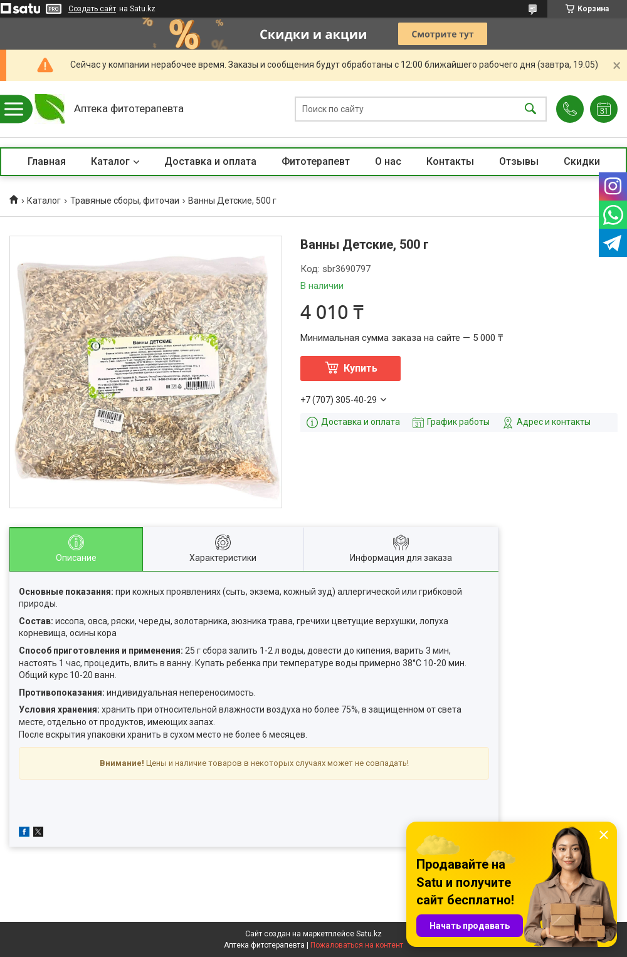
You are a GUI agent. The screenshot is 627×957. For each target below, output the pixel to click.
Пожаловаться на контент (356, 945)
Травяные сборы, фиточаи (124, 201)
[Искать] (530, 109)
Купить (360, 368)
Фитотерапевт (316, 161)
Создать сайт (92, 8)
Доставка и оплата (210, 161)
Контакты (450, 161)
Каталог (110, 161)
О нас (388, 161)
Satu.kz (369, 933)
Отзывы (519, 161)
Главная (47, 161)
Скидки (582, 161)
